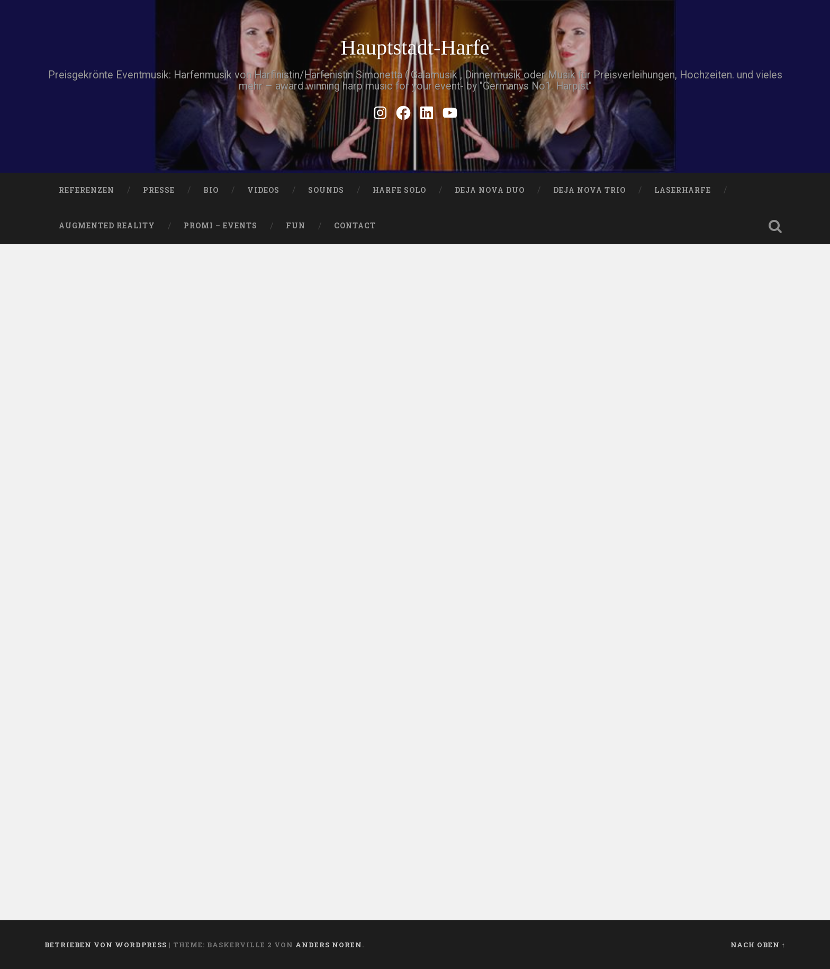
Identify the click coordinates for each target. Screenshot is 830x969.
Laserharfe (682, 190)
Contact (355, 225)
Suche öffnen (775, 226)
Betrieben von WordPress (105, 944)
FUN (295, 225)
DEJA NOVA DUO (490, 190)
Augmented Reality (107, 225)
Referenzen (86, 190)
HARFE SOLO (399, 190)
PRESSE (159, 190)
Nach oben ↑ (758, 944)
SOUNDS (326, 190)
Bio (211, 190)
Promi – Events (220, 225)
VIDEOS (263, 190)
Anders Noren (328, 944)
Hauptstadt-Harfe (414, 47)
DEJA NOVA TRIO (589, 190)
